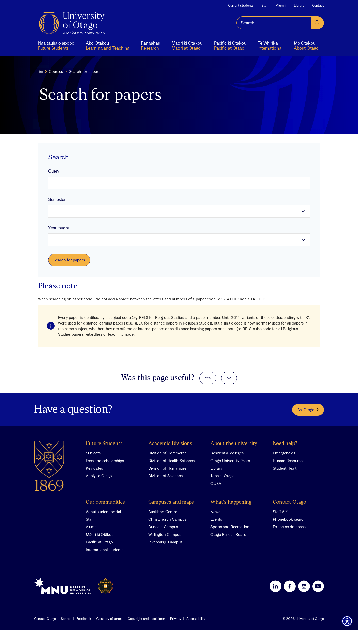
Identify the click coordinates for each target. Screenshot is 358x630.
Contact (318, 5)
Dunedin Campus (163, 527)
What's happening (230, 502)
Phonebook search (289, 519)
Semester (57, 199)
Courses (56, 71)
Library (299, 5)
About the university (233, 443)
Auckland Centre (162, 511)
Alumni (281, 5)
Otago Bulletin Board (228, 534)
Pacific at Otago (99, 542)
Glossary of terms (109, 618)
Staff (264, 5)
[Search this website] (273, 22)
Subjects (93, 453)
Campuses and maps (171, 502)
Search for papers (69, 260)
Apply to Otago (99, 476)
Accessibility (196, 618)
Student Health (286, 468)
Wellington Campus (164, 534)
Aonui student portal (103, 511)
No (229, 378)
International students (104, 550)
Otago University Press (230, 460)
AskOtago (308, 409)
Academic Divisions (170, 443)
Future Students (104, 443)
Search (66, 618)
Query (53, 171)
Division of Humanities (167, 468)
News (215, 511)
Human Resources (288, 460)
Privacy (175, 618)
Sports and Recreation (229, 527)
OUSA (215, 483)
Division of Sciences (165, 476)
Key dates (94, 468)
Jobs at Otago (222, 476)
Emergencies (284, 453)
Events (216, 519)
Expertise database (289, 527)
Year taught (58, 228)
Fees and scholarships (105, 460)
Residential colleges (227, 453)
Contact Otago (289, 502)
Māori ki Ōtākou (99, 534)
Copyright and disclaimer (146, 618)
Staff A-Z (280, 511)
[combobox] (273, 22)
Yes (208, 378)
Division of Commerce (167, 453)
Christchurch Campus (167, 519)
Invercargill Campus (165, 542)
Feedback (83, 618)
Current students (241, 5)
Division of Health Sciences (171, 460)
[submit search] (317, 22)
